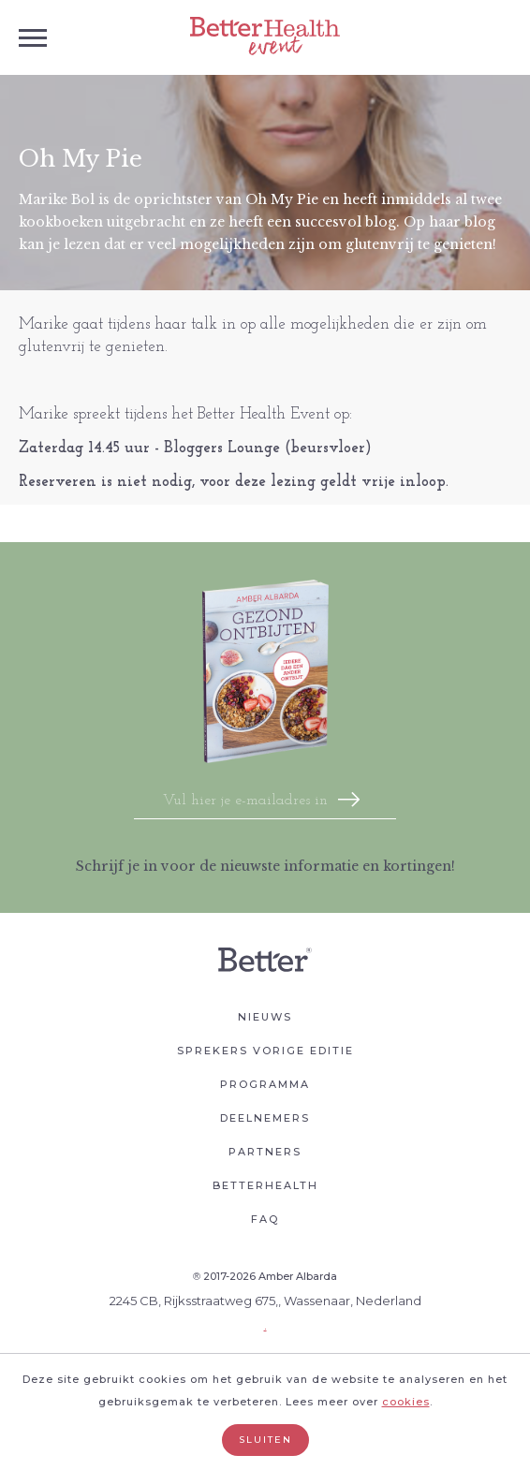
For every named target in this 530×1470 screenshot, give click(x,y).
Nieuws (265, 1016)
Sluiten (265, 1439)
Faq (265, 1219)
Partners (265, 1151)
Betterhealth (265, 1185)
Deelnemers (265, 1118)
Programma (265, 1084)
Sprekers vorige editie (265, 1050)
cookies (406, 1401)
